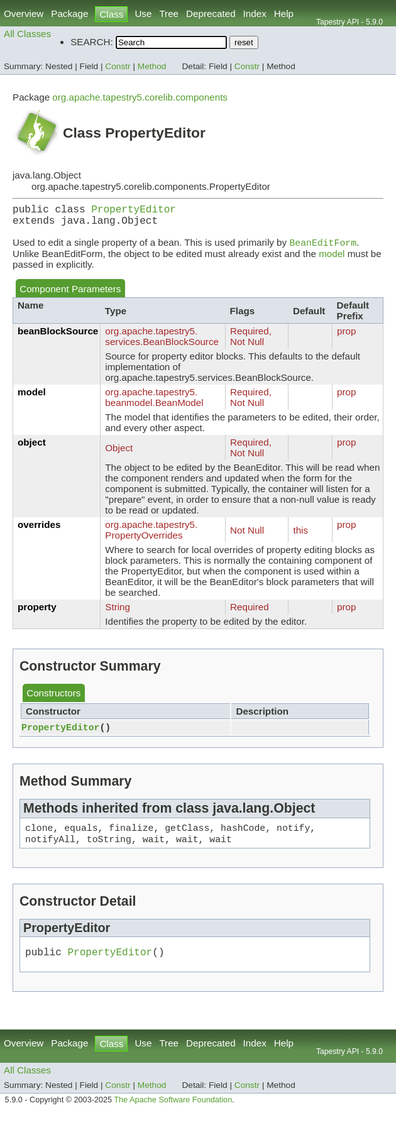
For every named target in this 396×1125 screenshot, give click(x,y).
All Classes (27, 33)
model (331, 260)
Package (69, 13)
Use (143, 13)
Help (284, 13)
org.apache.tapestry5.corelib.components (140, 97)
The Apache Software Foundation (173, 1111)
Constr (117, 66)
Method (152, 66)
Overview (23, 13)
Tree (169, 13)
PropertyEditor (133, 211)
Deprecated (211, 13)
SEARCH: (91, 41)
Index (255, 13)
